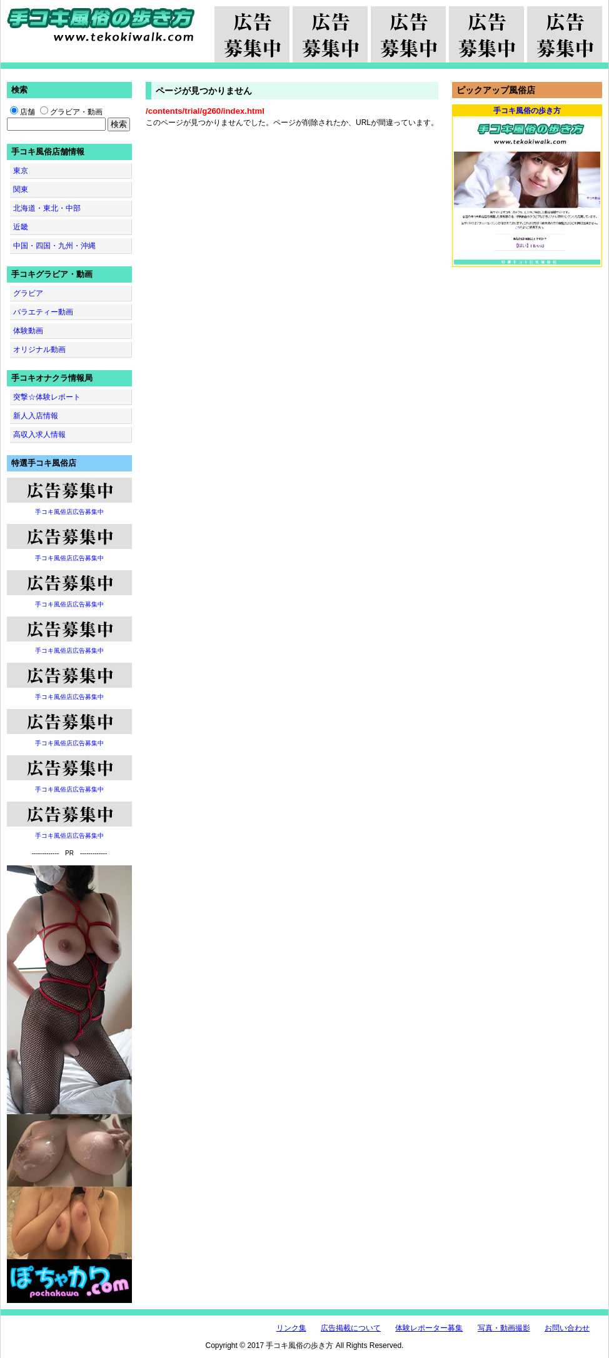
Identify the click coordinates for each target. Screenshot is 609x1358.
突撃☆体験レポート (47, 397)
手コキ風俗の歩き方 (100, 25)
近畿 (20, 227)
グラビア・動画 (71, 112)
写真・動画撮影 (504, 1328)
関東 (20, 189)
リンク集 (291, 1328)
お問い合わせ (567, 1328)
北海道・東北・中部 (47, 208)
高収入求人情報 (39, 434)
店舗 (22, 112)
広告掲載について (351, 1328)
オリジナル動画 (39, 349)
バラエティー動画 (43, 312)
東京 (20, 170)
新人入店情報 (35, 415)
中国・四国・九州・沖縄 (54, 245)
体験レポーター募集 (429, 1328)
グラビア (28, 293)
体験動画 (28, 330)
